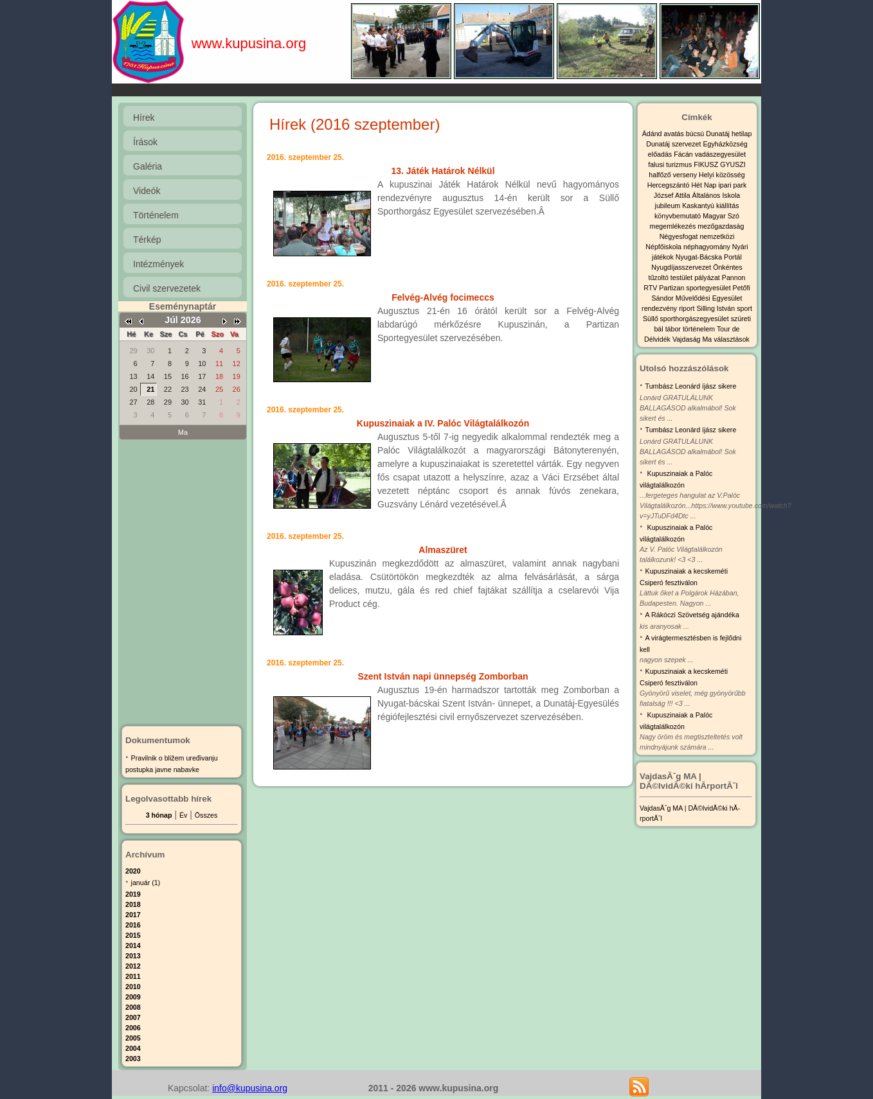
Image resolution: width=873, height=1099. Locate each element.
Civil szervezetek (167, 288)
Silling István (716, 308)
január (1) (146, 882)
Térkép (147, 239)
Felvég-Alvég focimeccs (443, 297)
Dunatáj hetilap (729, 133)
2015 (133, 935)
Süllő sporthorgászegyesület (687, 318)
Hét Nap (704, 185)
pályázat (708, 277)
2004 (133, 1048)
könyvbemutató (678, 216)
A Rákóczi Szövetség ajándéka (692, 615)
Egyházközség (725, 144)
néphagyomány (707, 247)
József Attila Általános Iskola (697, 195)
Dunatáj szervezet (674, 144)
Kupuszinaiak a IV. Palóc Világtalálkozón (443, 423)
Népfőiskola (664, 247)
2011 (133, 976)
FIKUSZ (707, 164)
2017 (133, 915)
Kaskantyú (699, 205)
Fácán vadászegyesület (710, 154)
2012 (133, 966)
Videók (147, 191)
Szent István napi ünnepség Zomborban (442, 676)
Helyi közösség (722, 175)
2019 (133, 894)
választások (732, 339)
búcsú (696, 133)
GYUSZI (733, 164)
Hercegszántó (669, 185)
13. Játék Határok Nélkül (442, 171)
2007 (133, 1017)
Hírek (143, 117)
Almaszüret (443, 550)
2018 (133, 904)
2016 (133, 925)
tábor (674, 329)
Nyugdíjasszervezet (682, 267)
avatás (674, 133)
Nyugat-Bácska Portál (709, 257)
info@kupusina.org (249, 1088)
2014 (133, 945)
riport (687, 308)
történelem (700, 329)
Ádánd (653, 133)
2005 (133, 1038)
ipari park (732, 185)
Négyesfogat (680, 236)
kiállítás (727, 205)
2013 (133, 956)
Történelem (156, 215)
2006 (133, 1028)
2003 (133, 1058)
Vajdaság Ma (693, 339)
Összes (206, 815)
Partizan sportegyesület (695, 288)
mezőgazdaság (721, 226)
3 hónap (159, 815)
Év (183, 815)
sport (744, 308)
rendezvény (660, 308)
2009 (133, 997)
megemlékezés (674, 226)
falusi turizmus (671, 164)
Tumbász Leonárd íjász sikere (691, 386)
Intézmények (158, 264)
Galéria (147, 166)
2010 (133, 986)
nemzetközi (716, 236)
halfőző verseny (674, 175)
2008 (133, 1007)
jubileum (669, 205)
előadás (661, 154)
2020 (133, 871)
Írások (145, 142)
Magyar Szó (721, 216)
